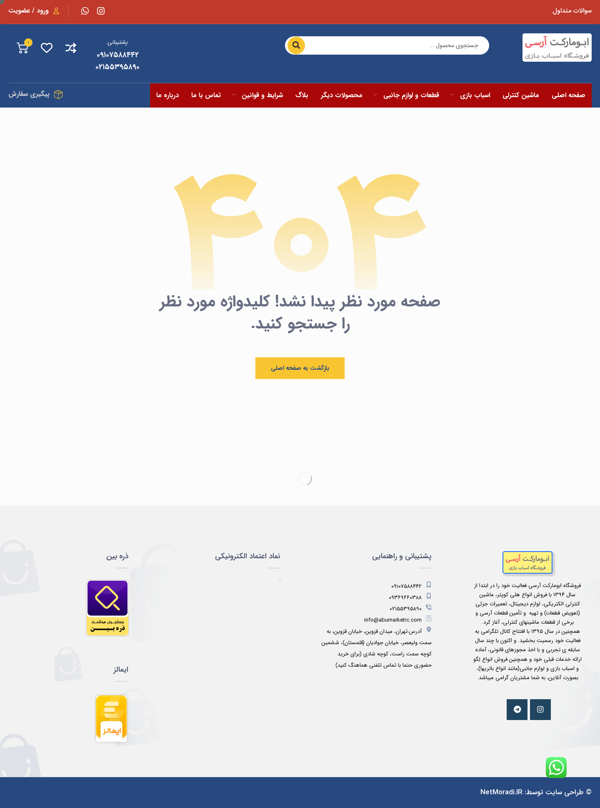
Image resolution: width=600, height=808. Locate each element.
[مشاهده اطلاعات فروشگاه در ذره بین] (72, 608)
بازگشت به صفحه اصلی (300, 368)
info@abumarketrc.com (398, 620)
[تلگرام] (517, 709)
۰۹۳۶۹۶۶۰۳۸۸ (410, 597)
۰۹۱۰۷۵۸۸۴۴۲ (411, 586)
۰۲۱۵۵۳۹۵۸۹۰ (411, 609)
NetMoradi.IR (501, 792)
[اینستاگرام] (101, 11)
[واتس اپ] (85, 11)
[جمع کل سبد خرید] (22, 48)
